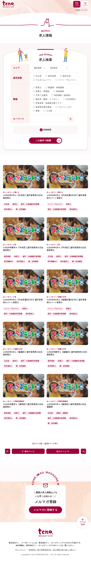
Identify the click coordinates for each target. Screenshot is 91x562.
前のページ (28, 451)
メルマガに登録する (45, 509)
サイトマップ (20, 550)
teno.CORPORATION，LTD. (43, 554)
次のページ (62, 451)
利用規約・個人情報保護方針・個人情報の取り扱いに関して (52, 550)
